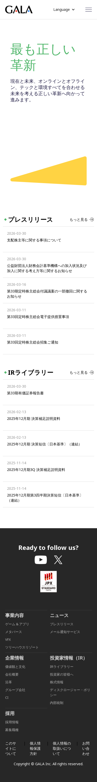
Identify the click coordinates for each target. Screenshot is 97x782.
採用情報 (12, 727)
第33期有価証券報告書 (25, 392)
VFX (8, 644)
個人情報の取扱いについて (62, 748)
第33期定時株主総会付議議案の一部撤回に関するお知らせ (47, 294)
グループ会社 (15, 695)
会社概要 (12, 679)
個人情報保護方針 (35, 748)
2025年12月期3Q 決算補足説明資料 (36, 469)
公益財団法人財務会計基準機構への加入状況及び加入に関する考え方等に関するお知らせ (47, 268)
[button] (64, 9)
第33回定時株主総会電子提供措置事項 (38, 316)
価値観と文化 (15, 671)
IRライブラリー (61, 671)
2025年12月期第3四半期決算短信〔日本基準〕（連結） (45, 498)
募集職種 (12, 734)
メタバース (13, 636)
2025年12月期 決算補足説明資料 (33, 418)
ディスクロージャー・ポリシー (70, 697)
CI (7, 702)
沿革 (8, 687)
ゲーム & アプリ (17, 629)
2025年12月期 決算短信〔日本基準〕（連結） (44, 444)
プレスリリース (61, 629)
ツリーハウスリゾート (22, 652)
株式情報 (56, 687)
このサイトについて (10, 748)
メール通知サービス (65, 636)
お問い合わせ (85, 748)
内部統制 (56, 707)
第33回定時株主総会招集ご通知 (32, 342)
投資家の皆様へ (61, 679)
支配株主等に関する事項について (34, 240)
